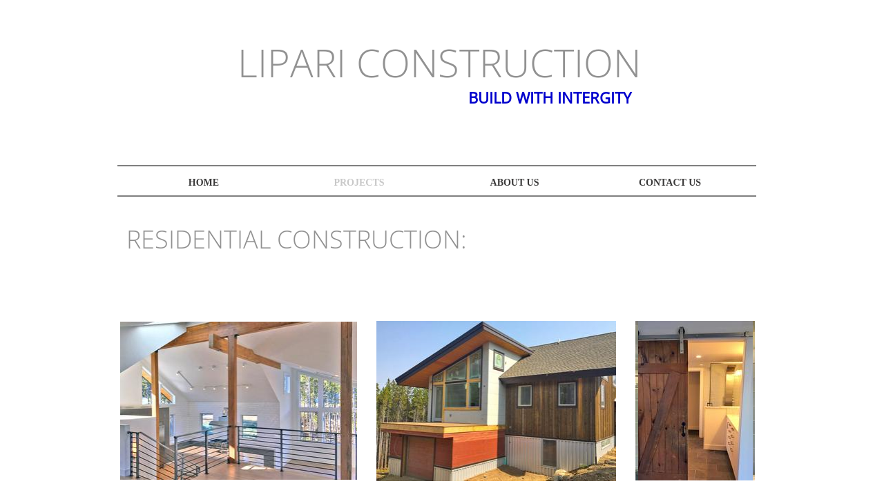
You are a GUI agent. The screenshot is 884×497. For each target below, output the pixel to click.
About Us (514, 182)
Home (204, 182)
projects (359, 182)
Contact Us (670, 182)
